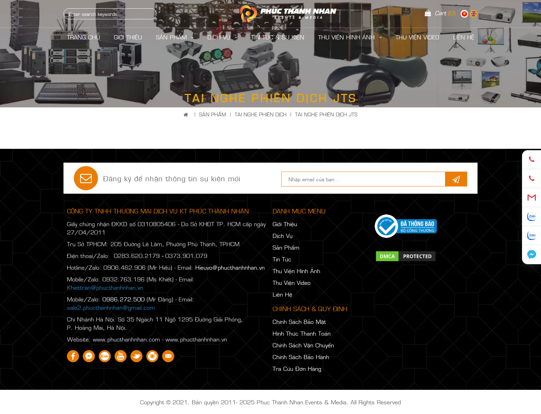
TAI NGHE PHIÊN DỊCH (261, 114)
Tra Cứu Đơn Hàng (297, 368)
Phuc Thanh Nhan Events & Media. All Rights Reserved (329, 402)
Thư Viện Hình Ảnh (350, 37)
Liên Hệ (282, 294)
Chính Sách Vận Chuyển (303, 345)
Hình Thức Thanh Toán (302, 333)
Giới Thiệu (128, 37)
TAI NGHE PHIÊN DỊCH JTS (326, 114)
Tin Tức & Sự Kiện (277, 37)
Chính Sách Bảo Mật (299, 321)
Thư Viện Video (417, 37)
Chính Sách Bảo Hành (301, 356)
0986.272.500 (123, 299)
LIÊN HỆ (463, 37)
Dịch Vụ (222, 37)
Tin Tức (282, 259)
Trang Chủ (83, 37)
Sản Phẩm (175, 37)
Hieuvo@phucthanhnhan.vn (230, 267)
